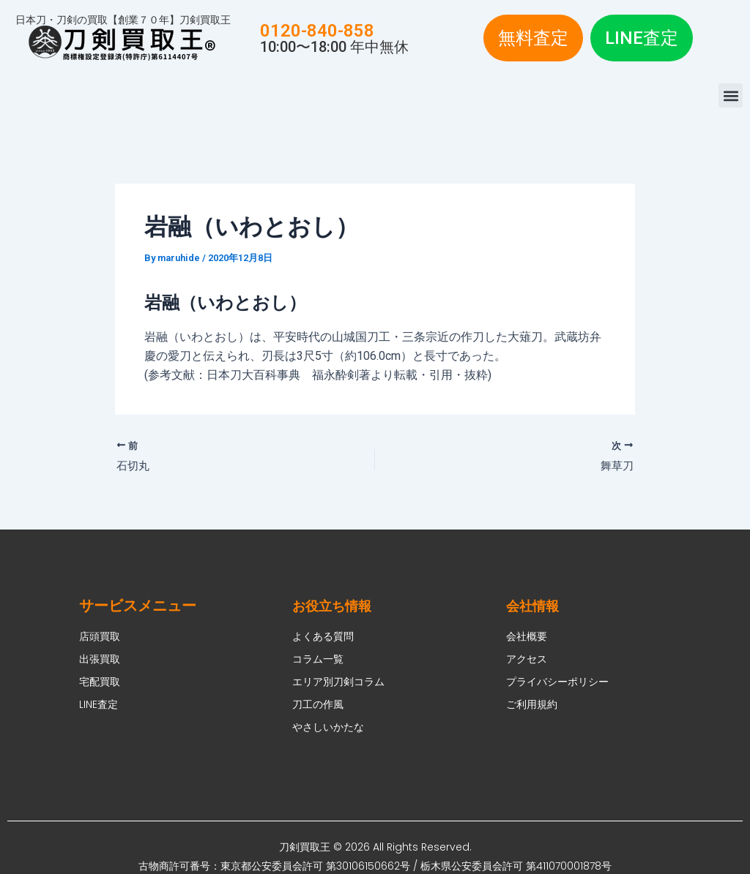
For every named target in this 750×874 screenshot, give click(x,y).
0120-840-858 (317, 30)
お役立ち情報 (336, 605)
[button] (731, 95)
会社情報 (535, 605)
